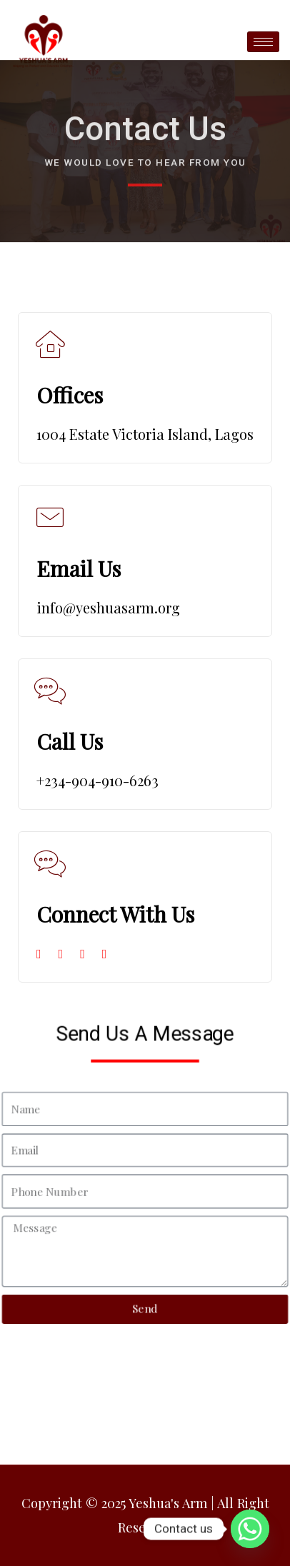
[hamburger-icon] (263, 41)
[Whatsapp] (250, 1529)
